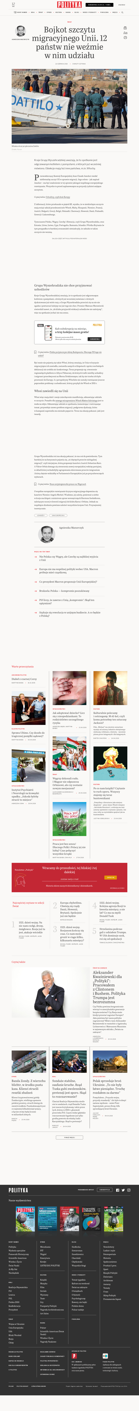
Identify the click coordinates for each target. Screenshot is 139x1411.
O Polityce (13, 1386)
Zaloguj (121, 5)
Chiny (11, 1358)
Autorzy (107, 1300)
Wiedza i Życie (15, 1277)
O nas (105, 1307)
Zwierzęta (107, 1292)
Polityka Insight (22, 1402)
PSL (10, 1314)
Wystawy (44, 1310)
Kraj (33, 12)
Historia (107, 1274)
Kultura (59, 12)
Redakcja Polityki (16, 1368)
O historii (76, 1310)
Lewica (12, 1310)
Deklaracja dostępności (50, 1381)
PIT (41, 1266)
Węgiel (43, 1270)
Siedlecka (76, 1262)
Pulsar (43, 1343)
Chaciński (76, 1274)
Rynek (49, 12)
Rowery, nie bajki (79, 1318)
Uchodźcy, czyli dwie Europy (58, 212)
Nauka (68, 12)
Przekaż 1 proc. (110, 1281)
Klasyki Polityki (110, 1288)
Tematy (106, 1303)
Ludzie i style (109, 1266)
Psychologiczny (78, 1314)
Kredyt (43, 1277)
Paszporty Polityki (48, 1321)
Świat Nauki (14, 1281)
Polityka (12, 1262)
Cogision (73, 1402)
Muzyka (43, 1299)
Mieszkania (45, 1262)
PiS (10, 1306)
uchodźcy (41, 531)
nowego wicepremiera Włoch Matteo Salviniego (77, 416)
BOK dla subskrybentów (18, 1381)
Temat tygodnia (78, 1295)
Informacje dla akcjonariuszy (52, 1386)
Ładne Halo (79, 1402)
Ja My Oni (13, 1285)
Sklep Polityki (109, 1311)
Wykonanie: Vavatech (92, 1402)
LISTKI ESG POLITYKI (50, 1281)
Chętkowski (77, 1277)
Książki (43, 1295)
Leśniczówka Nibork (38, 1402)
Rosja (11, 1354)
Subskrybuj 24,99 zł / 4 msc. (99, 5)
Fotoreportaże (109, 1270)
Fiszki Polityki (108, 1378)
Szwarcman (77, 1266)
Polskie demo (78, 1321)
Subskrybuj (94, 355)
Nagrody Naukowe (48, 1357)
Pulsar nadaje (78, 1325)
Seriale (43, 1306)
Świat (41, 12)
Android (78, 1378)
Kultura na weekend (80, 1299)
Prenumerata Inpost (86, 1206)
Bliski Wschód (15, 1351)
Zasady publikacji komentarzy (52, 1372)
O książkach (77, 1306)
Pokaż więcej (69, 1153)
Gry (42, 1318)
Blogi (77, 12)
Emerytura (45, 1274)
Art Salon (44, 1329)
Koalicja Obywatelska (18, 1303)
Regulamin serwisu (47, 1368)
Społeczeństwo (110, 1277)
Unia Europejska (58, 531)
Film (42, 1303)
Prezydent (13, 1325)
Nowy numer (22, 12)
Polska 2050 (14, 1318)
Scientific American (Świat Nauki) (52, 1349)
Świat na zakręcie (79, 1303)
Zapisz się (110, 893)
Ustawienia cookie (47, 1390)
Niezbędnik (14, 1288)
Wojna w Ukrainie (16, 1339)
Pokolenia (104, 12)
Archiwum (108, 1296)
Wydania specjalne (17, 1266)
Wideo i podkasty (89, 12)
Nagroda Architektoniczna (52, 1325)
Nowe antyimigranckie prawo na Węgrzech (68, 500)
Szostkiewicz (78, 1270)
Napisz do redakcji (16, 1377)
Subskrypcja (105, 1206)
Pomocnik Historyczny (19, 1270)
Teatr (42, 1314)
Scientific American (18, 1274)
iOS (73, 1378)
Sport (105, 1285)
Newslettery (108, 1262)
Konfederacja (14, 1321)
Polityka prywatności (49, 1377)
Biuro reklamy (14, 1372)
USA (10, 1347)
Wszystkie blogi (79, 1281)
